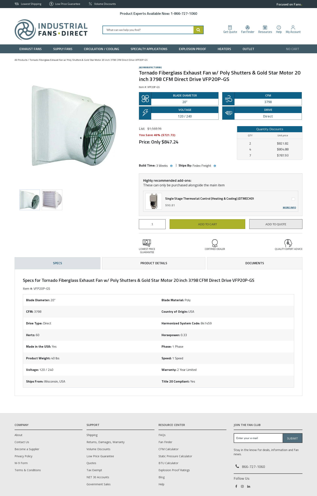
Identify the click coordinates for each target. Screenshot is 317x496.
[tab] (158, 332)
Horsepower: (171, 334)
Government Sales (99, 484)
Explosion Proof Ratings (174, 470)
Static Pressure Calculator (175, 456)
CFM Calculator (168, 449)
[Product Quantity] (152, 224)
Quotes (91, 463)
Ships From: (34, 381)
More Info (289, 207)
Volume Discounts (98, 449)
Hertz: (30, 334)
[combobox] (153, 30)
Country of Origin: (175, 311)
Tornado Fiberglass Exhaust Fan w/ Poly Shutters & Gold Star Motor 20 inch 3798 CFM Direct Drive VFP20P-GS (89, 60)
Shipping (92, 435)
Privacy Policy (23, 456)
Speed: (166, 358)
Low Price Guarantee (100, 456)
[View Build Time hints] (171, 166)
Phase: (166, 346)
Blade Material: (173, 300)
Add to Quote (275, 224)
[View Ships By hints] (214, 166)
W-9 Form (21, 463)
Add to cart (207, 224)
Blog (161, 477)
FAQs (162, 435)
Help (161, 484)
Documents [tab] (254, 263)
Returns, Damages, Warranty (106, 442)
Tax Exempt (94, 470)
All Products (21, 60)
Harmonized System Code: (181, 323)
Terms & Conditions (28, 470)
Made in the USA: (38, 346)
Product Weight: (38, 358)
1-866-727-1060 (184, 13)
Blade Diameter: (38, 300)
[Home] (49, 29)
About (18, 435)
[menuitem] (31, 48)
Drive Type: (34, 323)
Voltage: (32, 369)
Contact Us (22, 442)
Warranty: (169, 369)
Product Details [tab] (154, 263)
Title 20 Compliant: (175, 381)
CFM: (29, 311)
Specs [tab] (57, 263)
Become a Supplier (27, 449)
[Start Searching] (198, 30)
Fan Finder (165, 442)
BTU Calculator (168, 463)
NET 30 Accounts (98, 477)
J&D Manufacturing (150, 67)
